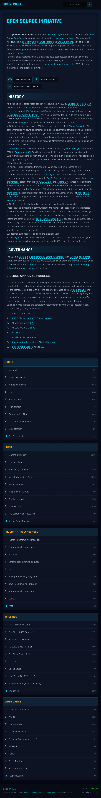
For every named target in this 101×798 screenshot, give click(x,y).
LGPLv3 (48, 181)
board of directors (15, 53)
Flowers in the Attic (50, 414)
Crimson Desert (50, 724)
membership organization (56, 64)
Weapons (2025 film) (50, 470)
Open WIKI (12, 4)
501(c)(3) (74, 257)
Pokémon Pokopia (50, 732)
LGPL (32, 327)
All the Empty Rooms (50, 521)
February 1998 (29, 42)
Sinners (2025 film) (50, 455)
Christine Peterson (77, 104)
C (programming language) (50, 547)
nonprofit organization (58, 34)
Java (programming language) (50, 584)
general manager (72, 148)
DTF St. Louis (50, 669)
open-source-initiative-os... (23, 86)
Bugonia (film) (50, 506)
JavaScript (50, 555)
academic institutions (55, 137)
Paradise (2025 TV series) (50, 647)
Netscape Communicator (27, 49)
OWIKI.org (12, 789)
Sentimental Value (50, 499)
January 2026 (15, 237)
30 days (65, 293)
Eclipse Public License (22, 347)
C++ (50, 569)
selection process (30, 241)
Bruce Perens (46, 42)
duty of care (74, 264)
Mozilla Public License (22, 337)
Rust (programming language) (50, 577)
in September (34, 189)
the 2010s (76, 64)
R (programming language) (50, 591)
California (23, 257)
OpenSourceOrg (45, 79)
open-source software (64, 38)
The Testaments (50, 436)
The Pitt (50, 662)
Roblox (50, 754)
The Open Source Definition (38, 111)
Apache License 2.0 (21, 313)
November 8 (16, 148)
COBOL (50, 599)
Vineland (50, 370)
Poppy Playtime (50, 776)
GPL (32, 323)
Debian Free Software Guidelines (22, 115)
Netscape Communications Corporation (40, 45)
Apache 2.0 (62, 181)
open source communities (48, 219)
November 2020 (16, 185)
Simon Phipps (75, 126)
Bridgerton (50, 691)
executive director (82, 185)
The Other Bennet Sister (50, 654)
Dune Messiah (50, 429)
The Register (52, 178)
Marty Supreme (50, 484)
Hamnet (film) (50, 462)
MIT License (17, 332)
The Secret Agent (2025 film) (50, 514)
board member (14, 241)
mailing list (50, 174)
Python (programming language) (50, 540)
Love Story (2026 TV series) (50, 676)
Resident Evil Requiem (50, 710)
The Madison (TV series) (50, 625)
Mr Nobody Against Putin (50, 477)
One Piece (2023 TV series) (50, 632)
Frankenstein (50, 407)
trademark (23, 122)
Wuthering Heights (50, 385)
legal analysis (79, 290)
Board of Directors (32, 264)
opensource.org (19, 79)
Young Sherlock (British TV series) (50, 684)
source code (80, 45)
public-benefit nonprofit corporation (46, 257)
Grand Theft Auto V (50, 768)
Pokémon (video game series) (50, 739)
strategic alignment (26, 268)
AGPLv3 (39, 181)
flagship (11, 49)
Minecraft (50, 746)
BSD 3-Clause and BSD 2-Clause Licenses (32, 318)
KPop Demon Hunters (50, 492)
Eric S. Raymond (65, 42)
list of (91, 282)
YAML (50, 606)
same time (12, 193)
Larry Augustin (29, 107)
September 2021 (23, 152)
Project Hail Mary (50, 377)
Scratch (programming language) (50, 562)
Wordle (50, 717)
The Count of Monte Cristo (50, 422)
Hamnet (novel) (50, 400)
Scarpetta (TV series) (50, 639)
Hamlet (50, 392)
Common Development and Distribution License (35, 342)
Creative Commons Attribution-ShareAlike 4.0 (39, 793)
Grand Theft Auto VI (50, 761)
